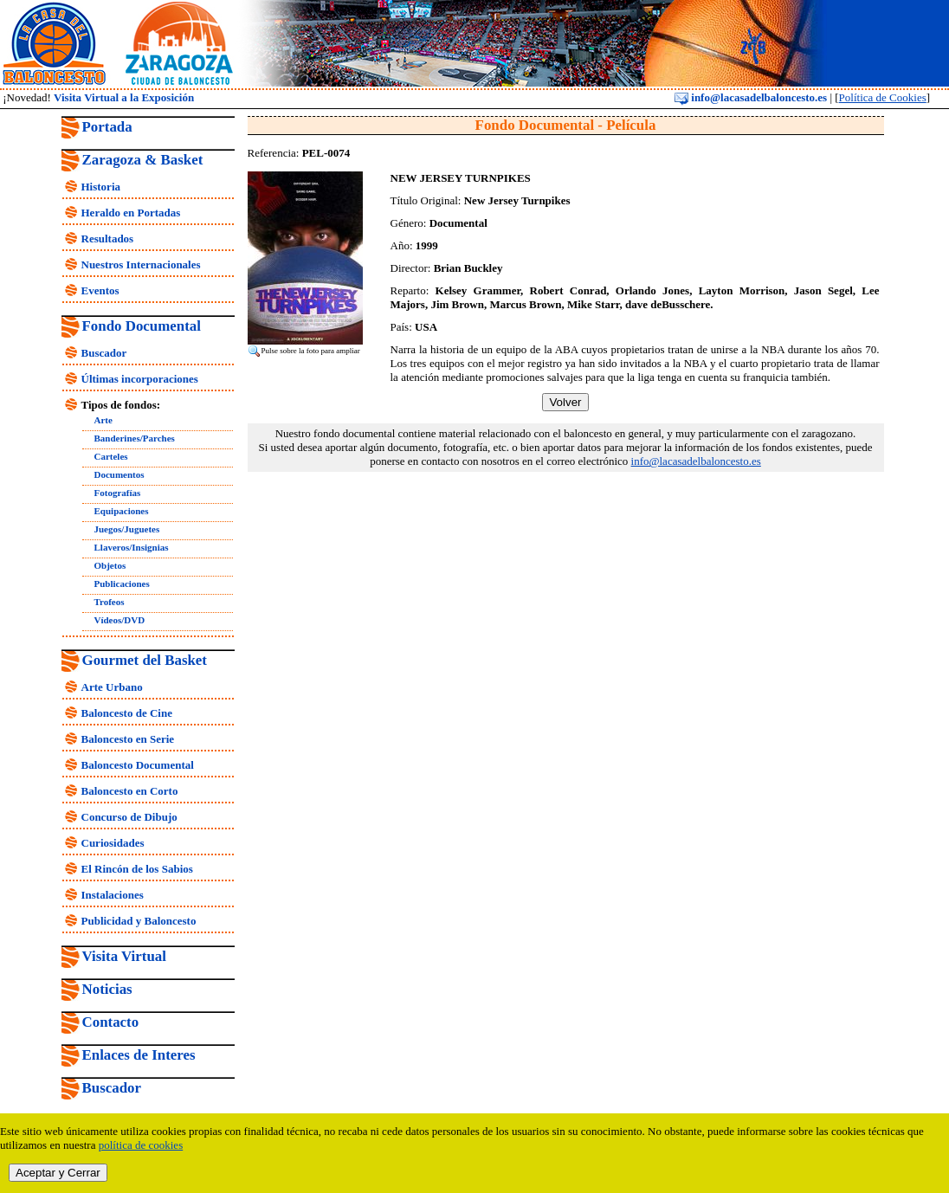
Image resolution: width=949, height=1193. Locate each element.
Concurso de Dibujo (129, 816)
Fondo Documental (141, 326)
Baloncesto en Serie (128, 738)
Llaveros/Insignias (131, 547)
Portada (107, 127)
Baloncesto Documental (137, 764)
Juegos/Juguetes (127, 529)
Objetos (110, 565)
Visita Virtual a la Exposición (124, 97)
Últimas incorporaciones (139, 378)
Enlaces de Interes (139, 1055)
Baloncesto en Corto (129, 790)
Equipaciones (121, 511)
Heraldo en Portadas (131, 212)
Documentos (119, 474)
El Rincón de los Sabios (137, 868)
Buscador (104, 352)
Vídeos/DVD (119, 620)
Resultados (107, 238)
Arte (103, 420)
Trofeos (109, 601)
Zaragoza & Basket (142, 160)
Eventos (100, 290)
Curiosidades (113, 842)
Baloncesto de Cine (126, 712)
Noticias (107, 989)
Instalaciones (112, 894)
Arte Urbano (112, 686)
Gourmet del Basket (145, 660)
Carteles (111, 456)
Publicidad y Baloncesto (139, 920)
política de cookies (141, 1144)
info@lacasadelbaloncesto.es (751, 97)
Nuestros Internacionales (141, 264)
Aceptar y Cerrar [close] (58, 1172)
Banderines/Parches (134, 438)
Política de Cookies (882, 97)
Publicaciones (122, 583)
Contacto (110, 1022)
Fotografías (117, 492)
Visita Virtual (124, 956)
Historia (101, 186)
